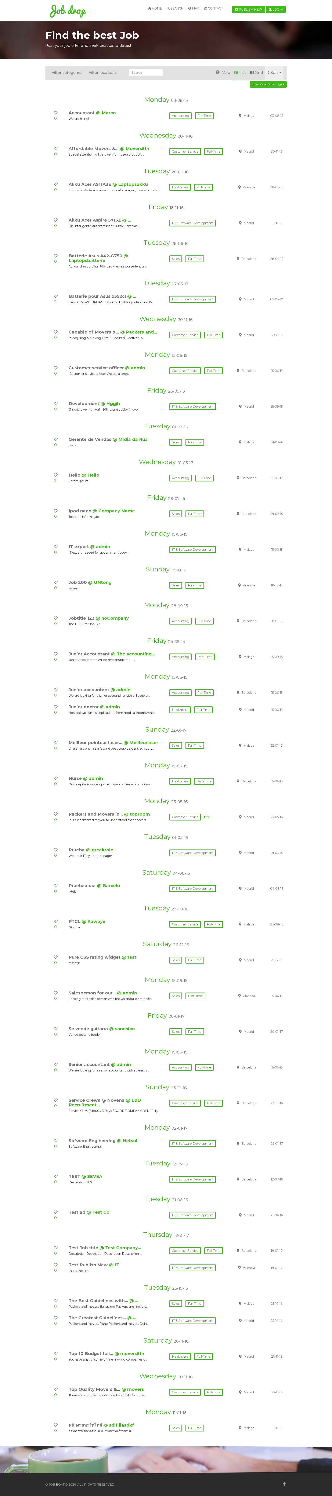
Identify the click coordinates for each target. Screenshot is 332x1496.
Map (193, 8)
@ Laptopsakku (130, 184)
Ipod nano (81, 510)
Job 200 (78, 582)
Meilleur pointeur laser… (96, 742)
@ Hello (90, 475)
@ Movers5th (134, 148)
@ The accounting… (133, 653)
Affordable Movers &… (94, 148)
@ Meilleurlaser (141, 742)
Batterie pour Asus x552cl (98, 296)
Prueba (77, 849)
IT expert (79, 546)
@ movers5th (129, 1353)
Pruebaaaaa (83, 885)
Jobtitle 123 (82, 618)
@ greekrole (99, 849)
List (240, 72)
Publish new (248, 9)
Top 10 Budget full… (92, 1353)
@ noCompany (112, 618)
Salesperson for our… (93, 992)
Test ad (78, 1212)
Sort (274, 72)
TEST (75, 1176)
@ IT (114, 1264)
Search (175, 8)
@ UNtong (100, 582)
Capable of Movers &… (94, 332)
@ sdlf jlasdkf (118, 1425)
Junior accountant (90, 689)
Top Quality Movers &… (95, 1389)
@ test (129, 957)
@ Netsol (127, 1140)
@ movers (133, 1389)
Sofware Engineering (93, 1140)
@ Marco (106, 112)
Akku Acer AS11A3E (90, 184)
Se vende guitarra (89, 1028)
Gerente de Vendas (91, 439)
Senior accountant (90, 1064)
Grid (256, 72)
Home (155, 8)
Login (276, 9)
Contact (213, 8)
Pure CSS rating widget (95, 957)
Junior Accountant (90, 653)
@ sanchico (122, 1028)
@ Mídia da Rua (130, 439)
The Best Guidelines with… (99, 1300)
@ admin (135, 367)
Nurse (76, 778)
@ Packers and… (138, 332)
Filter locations (103, 72)
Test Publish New (89, 1264)
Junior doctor (84, 706)
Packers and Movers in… (96, 814)
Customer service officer (97, 367)
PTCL (75, 921)
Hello (75, 475)
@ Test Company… (120, 1247)
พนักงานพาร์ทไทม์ (86, 1425)
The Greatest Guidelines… (98, 1317)
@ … (126, 220)
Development (85, 403)
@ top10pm (137, 814)
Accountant (82, 112)
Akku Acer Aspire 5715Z (95, 220)
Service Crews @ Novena (97, 1100)
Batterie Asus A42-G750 (96, 255)
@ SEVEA (92, 1176)
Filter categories (67, 72)
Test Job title (84, 1247)
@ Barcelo (108, 885)
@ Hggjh (110, 403)
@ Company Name (114, 510)
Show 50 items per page (268, 84)
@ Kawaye (93, 921)
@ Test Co (98, 1212)
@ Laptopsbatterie (98, 258)
